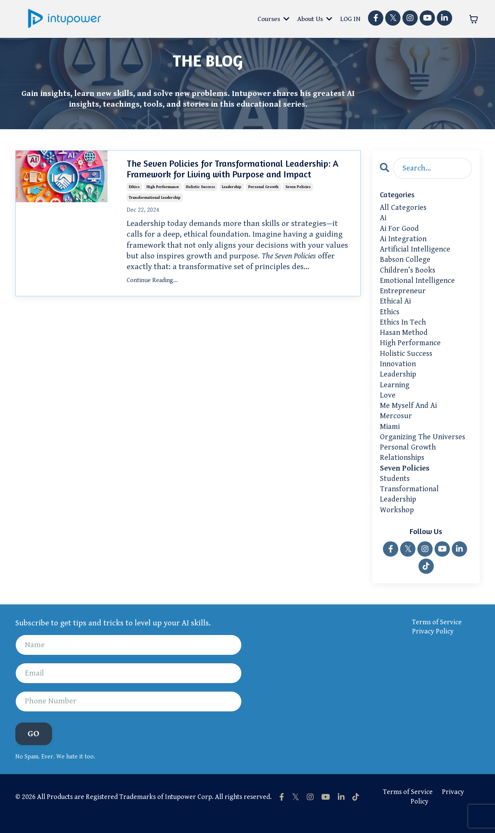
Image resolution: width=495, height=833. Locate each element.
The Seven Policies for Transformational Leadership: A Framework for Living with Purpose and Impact (233, 169)
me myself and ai (410, 414)
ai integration (404, 240)
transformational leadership (155, 196)
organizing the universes (425, 446)
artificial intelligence (417, 251)
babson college (406, 262)
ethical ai (397, 305)
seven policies (298, 185)
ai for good (400, 230)
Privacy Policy (433, 644)
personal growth (263, 185)
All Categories (404, 208)
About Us (314, 19)
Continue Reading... (152, 279)
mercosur (396, 425)
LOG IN (350, 19)
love (388, 403)
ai (383, 219)
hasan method (405, 338)
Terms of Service (437, 635)
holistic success (200, 185)
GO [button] (34, 747)
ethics (134, 185)
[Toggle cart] (473, 19)
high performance (163, 185)
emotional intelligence (419, 284)
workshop (397, 522)
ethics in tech (404, 327)
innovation (399, 370)
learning (395, 392)
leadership (231, 185)
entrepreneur (403, 295)
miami (391, 435)
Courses (273, 19)
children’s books (409, 273)
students (395, 490)
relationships (403, 468)
